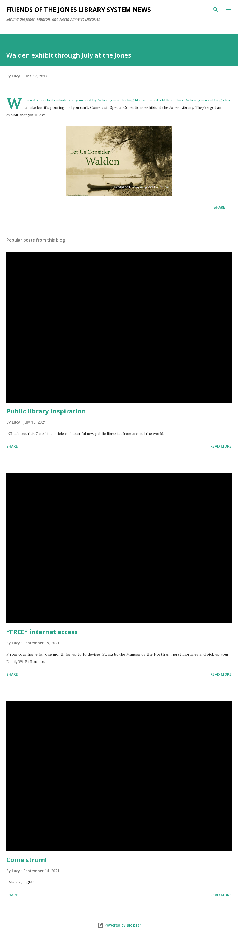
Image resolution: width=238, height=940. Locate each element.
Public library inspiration (46, 411)
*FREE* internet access (42, 631)
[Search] (216, 9)
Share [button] (219, 207)
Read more (221, 446)
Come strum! (26, 859)
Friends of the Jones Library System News (78, 9)
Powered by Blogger (119, 925)
